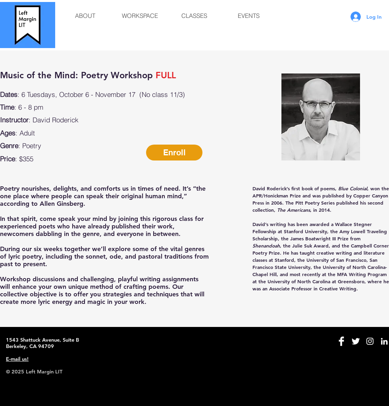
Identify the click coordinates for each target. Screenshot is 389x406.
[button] (85, 16)
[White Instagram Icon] (370, 341)
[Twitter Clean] (355, 341)
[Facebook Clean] (341, 341)
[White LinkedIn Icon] (384, 341)
